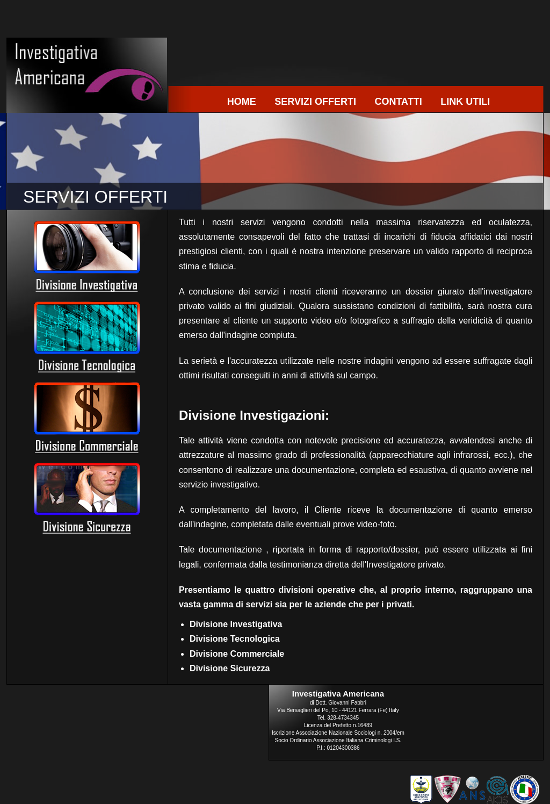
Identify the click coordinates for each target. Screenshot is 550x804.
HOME (241, 101)
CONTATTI (398, 101)
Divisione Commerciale (237, 653)
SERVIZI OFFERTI (315, 101)
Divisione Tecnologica (235, 638)
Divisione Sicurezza (230, 668)
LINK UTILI (465, 101)
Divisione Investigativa (236, 624)
